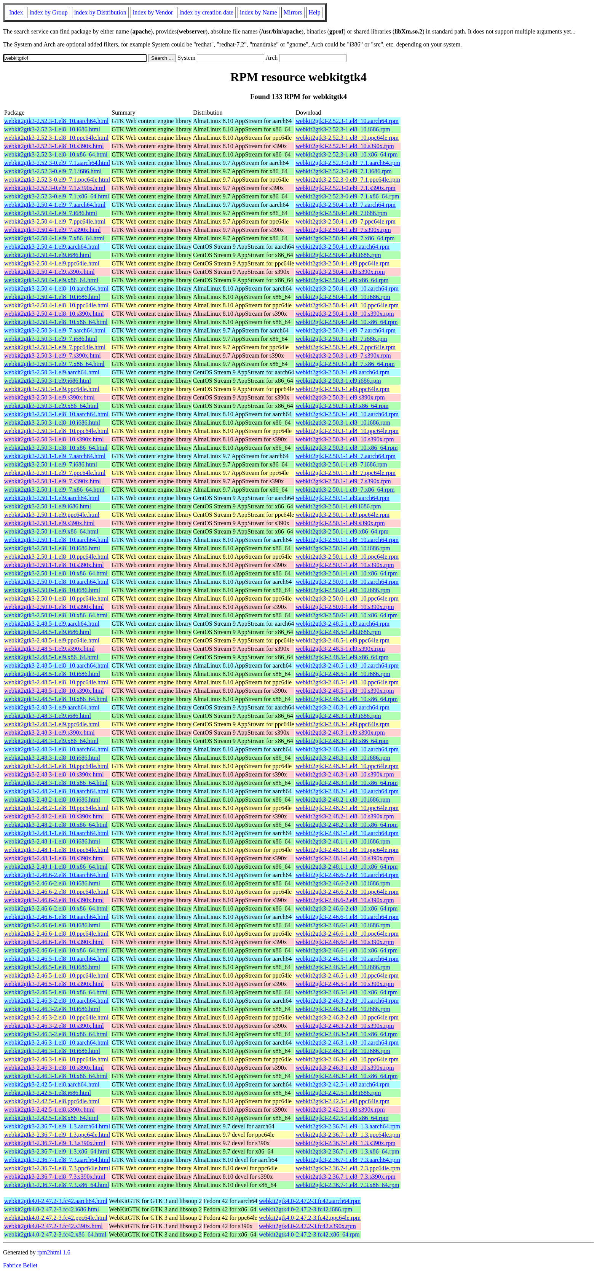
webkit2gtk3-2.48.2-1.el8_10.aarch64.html (56, 791)
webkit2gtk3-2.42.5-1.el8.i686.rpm (338, 1093)
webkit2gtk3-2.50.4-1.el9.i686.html (47, 255)
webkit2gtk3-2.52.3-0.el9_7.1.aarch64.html (57, 163)
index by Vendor (153, 12)
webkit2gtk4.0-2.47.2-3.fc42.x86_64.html (55, 1234)
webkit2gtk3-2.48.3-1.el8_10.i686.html (52, 757)
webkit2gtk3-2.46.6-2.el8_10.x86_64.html (56, 908)
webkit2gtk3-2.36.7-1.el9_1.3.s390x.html (54, 1143)
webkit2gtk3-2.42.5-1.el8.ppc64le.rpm (342, 1101)
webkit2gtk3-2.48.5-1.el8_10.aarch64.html (56, 665)
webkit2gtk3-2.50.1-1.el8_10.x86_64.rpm (346, 573)
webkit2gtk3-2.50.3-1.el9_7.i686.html (50, 339)
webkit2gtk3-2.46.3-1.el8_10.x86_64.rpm (346, 1076)
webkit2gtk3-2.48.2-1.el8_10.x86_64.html (56, 824)
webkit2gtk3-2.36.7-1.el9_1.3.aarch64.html (57, 1126)
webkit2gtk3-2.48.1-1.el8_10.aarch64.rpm (347, 833)
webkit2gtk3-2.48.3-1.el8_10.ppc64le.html (56, 766)
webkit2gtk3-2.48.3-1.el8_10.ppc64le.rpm (347, 766)
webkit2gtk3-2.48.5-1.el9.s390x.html (49, 648)
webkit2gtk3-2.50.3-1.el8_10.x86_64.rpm (346, 447)
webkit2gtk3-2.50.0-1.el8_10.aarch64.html (56, 581)
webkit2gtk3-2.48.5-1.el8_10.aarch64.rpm (347, 665)
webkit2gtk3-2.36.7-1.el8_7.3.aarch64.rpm (347, 1160)
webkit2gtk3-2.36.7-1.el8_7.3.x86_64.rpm (347, 1185)
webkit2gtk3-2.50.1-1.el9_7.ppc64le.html (54, 473)
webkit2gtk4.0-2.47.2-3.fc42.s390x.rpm (307, 1226)
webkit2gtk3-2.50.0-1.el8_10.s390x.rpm (344, 607)
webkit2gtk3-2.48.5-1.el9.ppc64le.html (51, 640)
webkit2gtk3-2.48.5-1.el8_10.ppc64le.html (56, 682)
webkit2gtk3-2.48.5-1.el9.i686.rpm (338, 632)
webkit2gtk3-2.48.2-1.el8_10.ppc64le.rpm (347, 808)
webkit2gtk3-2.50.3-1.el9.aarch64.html (51, 372)
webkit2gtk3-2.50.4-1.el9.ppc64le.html (51, 263)
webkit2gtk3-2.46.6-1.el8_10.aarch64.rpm (347, 917)
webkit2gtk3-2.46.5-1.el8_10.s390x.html (54, 984)
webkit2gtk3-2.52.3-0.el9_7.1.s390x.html (54, 188)
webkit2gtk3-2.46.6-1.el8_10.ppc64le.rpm (347, 933)
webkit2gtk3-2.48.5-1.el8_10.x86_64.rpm (346, 699)
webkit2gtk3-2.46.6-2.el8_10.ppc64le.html (56, 891)
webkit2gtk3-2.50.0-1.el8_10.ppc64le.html (56, 598)
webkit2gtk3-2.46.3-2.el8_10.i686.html (52, 1009)
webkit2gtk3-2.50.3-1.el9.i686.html (47, 380)
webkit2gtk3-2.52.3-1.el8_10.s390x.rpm (344, 146)
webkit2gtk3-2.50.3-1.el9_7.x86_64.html (54, 364)
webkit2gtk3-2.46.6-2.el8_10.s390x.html (54, 900)
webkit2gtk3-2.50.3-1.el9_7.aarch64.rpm (345, 330)
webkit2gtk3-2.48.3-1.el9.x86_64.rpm (341, 741)
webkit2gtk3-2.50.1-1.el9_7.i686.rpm (341, 464)
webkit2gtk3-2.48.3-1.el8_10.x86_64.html (56, 783)
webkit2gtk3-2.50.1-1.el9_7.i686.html (50, 464)
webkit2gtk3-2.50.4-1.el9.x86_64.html (51, 280)
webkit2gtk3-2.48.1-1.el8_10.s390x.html (54, 858)
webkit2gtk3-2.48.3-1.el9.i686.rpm (338, 716)
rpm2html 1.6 (53, 1252)
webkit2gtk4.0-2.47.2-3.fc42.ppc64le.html (55, 1217)
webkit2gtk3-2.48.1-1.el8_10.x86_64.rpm (346, 866)
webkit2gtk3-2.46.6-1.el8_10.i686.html (52, 925)
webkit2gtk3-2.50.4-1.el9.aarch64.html (51, 246)
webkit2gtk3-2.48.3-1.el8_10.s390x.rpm (344, 774)
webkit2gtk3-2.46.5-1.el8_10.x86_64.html (56, 992)
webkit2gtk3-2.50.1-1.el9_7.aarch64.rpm (345, 456)
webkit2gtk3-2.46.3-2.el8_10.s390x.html (54, 1026)
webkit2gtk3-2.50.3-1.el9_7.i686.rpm (341, 339)
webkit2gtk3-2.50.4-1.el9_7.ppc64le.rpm (345, 221)
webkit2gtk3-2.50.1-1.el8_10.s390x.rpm (344, 565)
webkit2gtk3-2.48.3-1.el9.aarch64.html (51, 707)
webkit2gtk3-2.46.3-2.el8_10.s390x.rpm (344, 1026)
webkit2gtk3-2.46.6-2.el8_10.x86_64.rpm (346, 908)
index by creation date (206, 12)
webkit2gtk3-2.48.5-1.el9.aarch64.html (51, 623)
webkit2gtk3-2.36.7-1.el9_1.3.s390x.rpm (345, 1143)
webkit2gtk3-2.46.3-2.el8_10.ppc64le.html (56, 1017)
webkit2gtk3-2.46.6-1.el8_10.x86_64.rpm (346, 950)
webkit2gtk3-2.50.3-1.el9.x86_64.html (51, 406)
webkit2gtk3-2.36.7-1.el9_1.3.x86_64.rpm (347, 1151)
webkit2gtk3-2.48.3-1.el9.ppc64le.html (51, 724)
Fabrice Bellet (20, 1265)
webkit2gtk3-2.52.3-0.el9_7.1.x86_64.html (56, 196)
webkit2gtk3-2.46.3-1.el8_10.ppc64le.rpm (347, 1059)
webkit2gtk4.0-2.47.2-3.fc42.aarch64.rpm (310, 1201)
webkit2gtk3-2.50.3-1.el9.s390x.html (49, 397)
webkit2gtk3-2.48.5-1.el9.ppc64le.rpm (342, 640)
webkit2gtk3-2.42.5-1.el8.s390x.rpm (340, 1109)
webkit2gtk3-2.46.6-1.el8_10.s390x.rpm (344, 942)
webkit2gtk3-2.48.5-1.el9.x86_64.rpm (341, 657)
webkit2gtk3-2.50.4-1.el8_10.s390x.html (54, 313)
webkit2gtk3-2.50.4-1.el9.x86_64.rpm (341, 280)
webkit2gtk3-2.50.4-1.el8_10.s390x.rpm (344, 313)
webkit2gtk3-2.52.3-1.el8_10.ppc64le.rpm (347, 137)
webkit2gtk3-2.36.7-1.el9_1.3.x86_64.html (56, 1151)
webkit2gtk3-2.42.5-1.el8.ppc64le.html (51, 1101)
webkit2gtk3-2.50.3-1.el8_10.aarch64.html (56, 414)
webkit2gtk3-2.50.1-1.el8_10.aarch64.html (56, 540)
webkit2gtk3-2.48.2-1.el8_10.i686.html (52, 799)
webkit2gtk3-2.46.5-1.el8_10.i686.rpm (342, 967)
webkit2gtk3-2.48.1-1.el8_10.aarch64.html (56, 833)
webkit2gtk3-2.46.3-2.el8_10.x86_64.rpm (346, 1034)
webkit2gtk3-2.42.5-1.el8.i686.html (47, 1093)
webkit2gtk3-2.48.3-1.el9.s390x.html (49, 732)
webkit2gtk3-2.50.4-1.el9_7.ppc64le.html (54, 221)
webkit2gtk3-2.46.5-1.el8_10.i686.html (52, 967)
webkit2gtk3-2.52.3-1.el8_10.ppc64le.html (56, 137)
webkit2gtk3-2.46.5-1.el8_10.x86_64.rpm (346, 992)
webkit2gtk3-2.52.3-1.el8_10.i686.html (52, 129)
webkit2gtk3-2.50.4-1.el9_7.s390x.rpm (343, 230)
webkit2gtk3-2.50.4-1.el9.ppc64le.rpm (342, 263)
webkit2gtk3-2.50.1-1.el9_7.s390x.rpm (343, 481)
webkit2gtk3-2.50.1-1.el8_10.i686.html (52, 548)
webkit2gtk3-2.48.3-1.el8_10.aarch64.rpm (347, 749)
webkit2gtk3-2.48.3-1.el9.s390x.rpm (340, 732)
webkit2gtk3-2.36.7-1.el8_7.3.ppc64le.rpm (347, 1168)
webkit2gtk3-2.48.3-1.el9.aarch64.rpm (342, 707)
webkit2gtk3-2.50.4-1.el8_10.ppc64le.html (56, 305)
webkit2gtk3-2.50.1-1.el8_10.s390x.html (54, 565)
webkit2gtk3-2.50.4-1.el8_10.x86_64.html (56, 322)
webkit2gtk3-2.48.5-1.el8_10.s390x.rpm (344, 690)
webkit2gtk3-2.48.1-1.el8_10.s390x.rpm (344, 858)
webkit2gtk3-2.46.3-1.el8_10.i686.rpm (342, 1051)
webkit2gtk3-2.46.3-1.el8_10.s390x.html (54, 1067)
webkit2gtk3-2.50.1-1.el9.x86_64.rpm (341, 531)
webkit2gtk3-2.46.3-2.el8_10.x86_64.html (56, 1034)
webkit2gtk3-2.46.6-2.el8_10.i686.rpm (342, 883)
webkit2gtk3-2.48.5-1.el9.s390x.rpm (340, 648)
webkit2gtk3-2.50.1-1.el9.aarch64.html (51, 498)
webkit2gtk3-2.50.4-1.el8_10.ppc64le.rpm (347, 305)
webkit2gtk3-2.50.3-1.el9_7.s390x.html (52, 355)
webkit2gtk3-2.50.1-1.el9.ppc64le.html (51, 514)
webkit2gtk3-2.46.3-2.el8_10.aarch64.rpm (347, 1000)
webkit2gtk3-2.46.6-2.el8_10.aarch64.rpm (347, 875)
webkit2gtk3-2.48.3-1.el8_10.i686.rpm (342, 757)
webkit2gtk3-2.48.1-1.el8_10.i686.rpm (342, 841)
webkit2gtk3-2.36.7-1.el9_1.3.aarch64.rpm (347, 1126)
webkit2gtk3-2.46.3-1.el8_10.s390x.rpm (344, 1067)
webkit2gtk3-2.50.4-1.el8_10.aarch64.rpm (347, 288)
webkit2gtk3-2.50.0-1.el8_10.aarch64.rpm (347, 581)
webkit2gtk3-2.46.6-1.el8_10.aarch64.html (56, 917)
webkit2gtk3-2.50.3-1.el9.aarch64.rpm (342, 372)
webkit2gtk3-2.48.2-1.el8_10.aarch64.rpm (347, 791)
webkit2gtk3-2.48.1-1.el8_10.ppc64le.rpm (347, 850)
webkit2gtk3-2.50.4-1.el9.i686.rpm (338, 255)
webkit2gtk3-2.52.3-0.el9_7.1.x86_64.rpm (347, 196)
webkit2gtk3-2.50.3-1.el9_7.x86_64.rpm (344, 364)
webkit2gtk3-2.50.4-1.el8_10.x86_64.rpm (346, 322)
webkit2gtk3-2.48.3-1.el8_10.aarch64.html (56, 749)
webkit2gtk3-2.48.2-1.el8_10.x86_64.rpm (346, 824)
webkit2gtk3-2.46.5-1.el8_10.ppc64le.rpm (347, 975)
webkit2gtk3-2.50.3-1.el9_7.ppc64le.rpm (345, 347)
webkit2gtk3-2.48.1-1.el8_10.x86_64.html (56, 866)
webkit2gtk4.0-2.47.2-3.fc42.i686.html (51, 1209)
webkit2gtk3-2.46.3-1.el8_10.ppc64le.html (56, 1059)
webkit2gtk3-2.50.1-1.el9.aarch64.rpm (342, 498)
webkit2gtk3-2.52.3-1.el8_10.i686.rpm (342, 129)
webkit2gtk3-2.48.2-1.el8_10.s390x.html (54, 816)
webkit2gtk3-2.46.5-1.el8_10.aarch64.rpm (347, 958)
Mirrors (293, 12)
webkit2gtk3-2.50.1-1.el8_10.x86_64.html (56, 573)
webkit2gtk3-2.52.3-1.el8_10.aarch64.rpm (347, 121)
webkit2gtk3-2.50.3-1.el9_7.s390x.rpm (343, 355)
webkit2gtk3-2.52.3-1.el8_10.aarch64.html (56, 121)
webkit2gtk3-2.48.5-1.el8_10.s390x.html (54, 690)
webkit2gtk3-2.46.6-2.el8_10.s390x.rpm (344, 900)
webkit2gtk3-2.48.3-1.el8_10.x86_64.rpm (346, 783)
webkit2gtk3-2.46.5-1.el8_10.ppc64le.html (56, 975)
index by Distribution (100, 12)
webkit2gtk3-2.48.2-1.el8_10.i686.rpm (342, 799)
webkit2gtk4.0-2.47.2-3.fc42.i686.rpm (305, 1209)
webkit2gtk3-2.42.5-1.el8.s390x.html (49, 1109)
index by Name (258, 12)
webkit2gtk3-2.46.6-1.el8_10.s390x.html (54, 942)
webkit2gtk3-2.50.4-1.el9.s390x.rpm (340, 271)
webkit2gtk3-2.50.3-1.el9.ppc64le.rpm (342, 389)
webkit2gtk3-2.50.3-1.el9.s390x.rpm (340, 397)
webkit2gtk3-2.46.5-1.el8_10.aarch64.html (56, 958)
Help (315, 12)
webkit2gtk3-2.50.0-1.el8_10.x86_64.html (56, 615)
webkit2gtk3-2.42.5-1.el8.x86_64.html (51, 1118)
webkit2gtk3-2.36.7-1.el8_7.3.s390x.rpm (345, 1176)
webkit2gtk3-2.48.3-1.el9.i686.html (47, 716)
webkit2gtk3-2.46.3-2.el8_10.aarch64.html (56, 1000)
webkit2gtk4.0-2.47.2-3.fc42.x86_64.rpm (309, 1234)
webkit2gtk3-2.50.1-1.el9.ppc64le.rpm (342, 514)
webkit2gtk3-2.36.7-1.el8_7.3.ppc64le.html (57, 1168)
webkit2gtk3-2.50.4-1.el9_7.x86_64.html (54, 238)
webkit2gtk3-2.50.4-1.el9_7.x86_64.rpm (344, 238)
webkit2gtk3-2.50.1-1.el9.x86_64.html (51, 531)
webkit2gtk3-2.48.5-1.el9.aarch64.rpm (342, 623)
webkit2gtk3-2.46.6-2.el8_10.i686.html (52, 883)
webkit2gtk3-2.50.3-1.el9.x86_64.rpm (341, 406)
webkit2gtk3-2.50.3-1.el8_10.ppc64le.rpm (347, 431)
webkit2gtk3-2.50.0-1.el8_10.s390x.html (54, 607)
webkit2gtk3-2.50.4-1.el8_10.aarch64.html (56, 288)
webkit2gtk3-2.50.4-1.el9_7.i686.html (50, 213)
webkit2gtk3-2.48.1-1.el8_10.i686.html (52, 841)
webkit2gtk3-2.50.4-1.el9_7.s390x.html (52, 230)
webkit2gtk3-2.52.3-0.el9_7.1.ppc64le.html (57, 179)
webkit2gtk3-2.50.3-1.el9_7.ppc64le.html (54, 347)
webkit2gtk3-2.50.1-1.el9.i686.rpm (338, 506)
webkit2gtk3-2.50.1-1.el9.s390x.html (49, 523)
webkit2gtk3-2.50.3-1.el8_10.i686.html (52, 422)
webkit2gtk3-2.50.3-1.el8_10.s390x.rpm (344, 439)
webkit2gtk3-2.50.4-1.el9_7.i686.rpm (341, 213)
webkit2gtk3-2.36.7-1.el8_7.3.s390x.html (54, 1176)
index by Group (48, 12)
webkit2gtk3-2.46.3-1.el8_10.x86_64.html (56, 1076)
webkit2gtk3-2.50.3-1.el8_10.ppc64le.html (56, 431)
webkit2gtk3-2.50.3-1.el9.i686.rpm (338, 380)
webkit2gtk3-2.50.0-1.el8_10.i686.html (52, 590)
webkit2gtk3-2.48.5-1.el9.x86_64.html (51, 657)
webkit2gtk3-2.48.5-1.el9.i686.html (47, 632)
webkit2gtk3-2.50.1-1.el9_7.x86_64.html (54, 489)
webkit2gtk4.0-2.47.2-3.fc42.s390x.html (53, 1226)
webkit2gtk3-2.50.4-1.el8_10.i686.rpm (342, 297)
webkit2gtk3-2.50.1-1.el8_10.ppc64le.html (56, 556)
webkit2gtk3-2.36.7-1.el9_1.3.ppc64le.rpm (347, 1134)
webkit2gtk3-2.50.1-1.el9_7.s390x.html (52, 481)
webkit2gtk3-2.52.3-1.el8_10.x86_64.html (56, 154)
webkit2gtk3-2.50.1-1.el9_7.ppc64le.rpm (345, 473)
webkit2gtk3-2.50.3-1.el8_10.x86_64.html (56, 447)
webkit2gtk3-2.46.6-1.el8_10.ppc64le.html (56, 933)
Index (16, 12)
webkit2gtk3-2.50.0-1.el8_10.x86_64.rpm (346, 615)
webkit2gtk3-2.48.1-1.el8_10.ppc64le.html (56, 850)
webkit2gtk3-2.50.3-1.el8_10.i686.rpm (342, 422)
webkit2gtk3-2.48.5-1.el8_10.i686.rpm (342, 674)
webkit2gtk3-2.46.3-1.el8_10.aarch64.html (56, 1042)
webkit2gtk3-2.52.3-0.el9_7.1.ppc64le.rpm (347, 179)
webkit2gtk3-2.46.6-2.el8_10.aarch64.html (56, 875)
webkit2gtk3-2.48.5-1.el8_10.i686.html (52, 674)
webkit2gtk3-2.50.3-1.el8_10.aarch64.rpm (347, 414)
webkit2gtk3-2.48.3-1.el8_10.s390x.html (54, 774)
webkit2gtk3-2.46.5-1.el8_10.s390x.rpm (344, 984)
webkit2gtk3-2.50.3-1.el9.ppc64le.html (51, 389)
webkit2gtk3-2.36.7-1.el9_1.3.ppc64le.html (57, 1134)
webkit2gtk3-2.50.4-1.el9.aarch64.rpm (342, 246)
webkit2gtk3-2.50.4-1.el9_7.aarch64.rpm (345, 204)
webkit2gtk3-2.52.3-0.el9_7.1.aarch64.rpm (347, 163)
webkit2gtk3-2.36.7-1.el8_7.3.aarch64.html (57, 1160)
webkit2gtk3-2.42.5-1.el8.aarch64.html (51, 1084)
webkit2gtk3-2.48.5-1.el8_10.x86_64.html (56, 699)
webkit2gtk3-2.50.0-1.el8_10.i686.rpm (342, 590)
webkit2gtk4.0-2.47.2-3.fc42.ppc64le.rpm (310, 1217)
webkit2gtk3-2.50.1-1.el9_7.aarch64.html (54, 456)
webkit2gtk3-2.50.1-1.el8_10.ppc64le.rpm (347, 556)
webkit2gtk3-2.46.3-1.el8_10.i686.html (52, 1051)
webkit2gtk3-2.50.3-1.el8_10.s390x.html (54, 439)
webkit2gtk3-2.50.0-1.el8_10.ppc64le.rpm (347, 598)
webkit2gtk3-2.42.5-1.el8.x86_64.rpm (341, 1118)
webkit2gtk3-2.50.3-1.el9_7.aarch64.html (54, 330)
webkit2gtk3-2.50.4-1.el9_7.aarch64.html (54, 204)
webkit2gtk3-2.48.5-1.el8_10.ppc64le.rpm (347, 682)
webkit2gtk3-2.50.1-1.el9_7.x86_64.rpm (344, 489)
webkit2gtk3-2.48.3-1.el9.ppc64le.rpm (342, 724)
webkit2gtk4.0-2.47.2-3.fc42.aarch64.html (55, 1201)
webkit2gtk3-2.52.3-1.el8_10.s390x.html (54, 146)
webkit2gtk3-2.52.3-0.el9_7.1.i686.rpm (343, 171)
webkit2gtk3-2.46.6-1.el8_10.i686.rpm (342, 925)
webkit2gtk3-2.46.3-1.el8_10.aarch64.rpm (347, 1042)
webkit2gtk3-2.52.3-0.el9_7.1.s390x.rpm (345, 188)
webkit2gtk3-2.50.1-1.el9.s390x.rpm (340, 523)
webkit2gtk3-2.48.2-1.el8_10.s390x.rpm (344, 816)
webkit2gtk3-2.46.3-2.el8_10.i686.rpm (342, 1009)
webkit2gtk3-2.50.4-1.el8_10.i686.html (52, 297)
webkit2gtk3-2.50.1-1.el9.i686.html (47, 506)
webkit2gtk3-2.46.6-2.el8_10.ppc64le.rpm (347, 891)
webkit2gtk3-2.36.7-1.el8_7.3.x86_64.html (56, 1185)
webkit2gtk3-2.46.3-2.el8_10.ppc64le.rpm (347, 1017)
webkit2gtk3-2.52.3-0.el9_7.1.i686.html (53, 171)
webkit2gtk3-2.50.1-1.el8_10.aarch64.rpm (347, 540)
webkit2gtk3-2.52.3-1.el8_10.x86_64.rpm (346, 154)
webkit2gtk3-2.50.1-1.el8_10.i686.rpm (342, 548)
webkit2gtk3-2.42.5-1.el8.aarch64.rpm (342, 1084)
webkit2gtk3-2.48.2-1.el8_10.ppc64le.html (56, 808)
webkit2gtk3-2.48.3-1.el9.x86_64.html (51, 741)
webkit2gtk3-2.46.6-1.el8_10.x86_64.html (56, 950)
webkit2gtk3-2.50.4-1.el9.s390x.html (49, 271)
